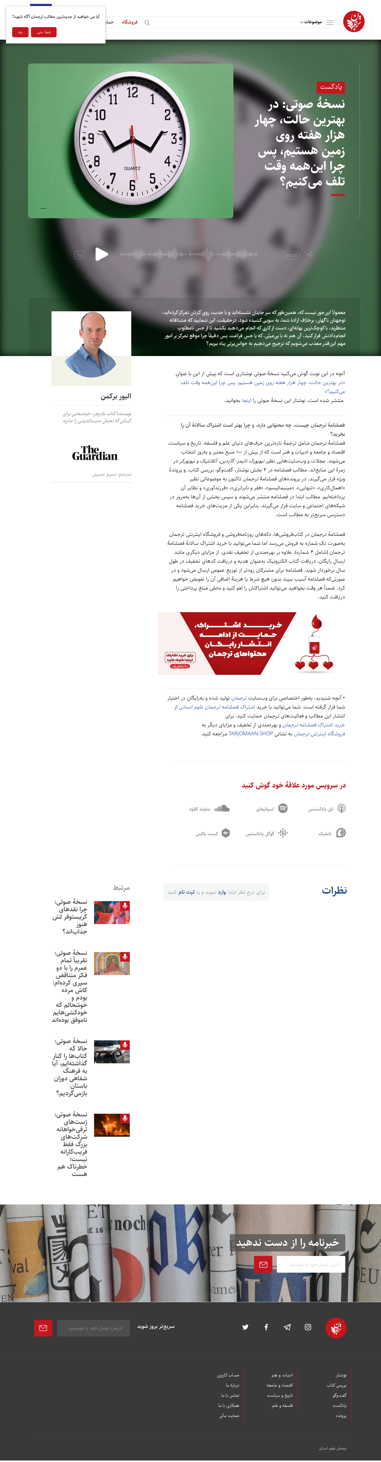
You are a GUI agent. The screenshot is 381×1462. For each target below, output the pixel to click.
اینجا (247, 400)
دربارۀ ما (232, 1387)
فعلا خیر (44, 32)
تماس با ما (230, 1397)
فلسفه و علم (282, 1407)
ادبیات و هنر (282, 1377)
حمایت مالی (229, 1418)
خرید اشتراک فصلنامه (313, 725)
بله (20, 32)
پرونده (341, 1418)
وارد (222, 893)
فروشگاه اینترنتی (319, 734)
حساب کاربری (228, 1377)
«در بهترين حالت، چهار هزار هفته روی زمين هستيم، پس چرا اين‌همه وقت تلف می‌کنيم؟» (263, 387)
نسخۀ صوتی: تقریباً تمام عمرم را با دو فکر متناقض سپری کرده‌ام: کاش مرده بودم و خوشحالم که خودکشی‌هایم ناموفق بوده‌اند (69, 988)
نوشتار (341, 1377)
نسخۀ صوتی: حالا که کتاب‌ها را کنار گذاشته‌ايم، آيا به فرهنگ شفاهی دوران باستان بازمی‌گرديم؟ (69, 1069)
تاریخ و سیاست (280, 1397)
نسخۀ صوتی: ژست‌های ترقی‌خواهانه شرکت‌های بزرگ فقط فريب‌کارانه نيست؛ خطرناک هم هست (70, 1145)
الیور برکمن (116, 396)
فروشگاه (130, 22)
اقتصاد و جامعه (280, 1387)
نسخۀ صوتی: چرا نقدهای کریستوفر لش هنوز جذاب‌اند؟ (69, 918)
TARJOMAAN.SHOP (251, 734)
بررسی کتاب (336, 1387)
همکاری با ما (228, 1407)
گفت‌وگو (339, 1397)
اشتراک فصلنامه (217, 707)
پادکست (339, 1407)
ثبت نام (187, 893)
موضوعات (313, 22)
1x (79, 255)
